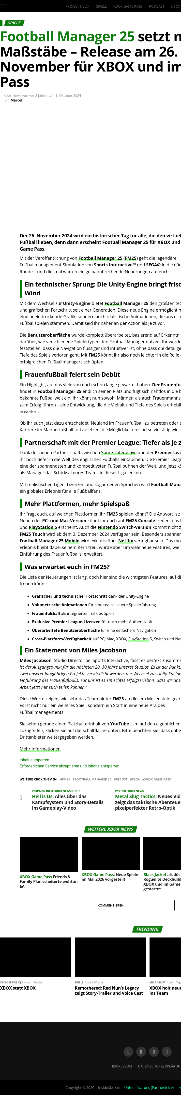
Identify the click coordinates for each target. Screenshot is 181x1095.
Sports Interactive (118, 452)
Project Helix (77, 6)
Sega (136, 779)
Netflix (125, 541)
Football (113, 303)
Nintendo (108, 527)
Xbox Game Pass (157, 779)
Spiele (101, 6)
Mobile (72, 541)
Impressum (122, 1066)
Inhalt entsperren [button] (34, 760)
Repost (122, 779)
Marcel (16, 100)
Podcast (157, 6)
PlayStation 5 (43, 527)
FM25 (130, 258)
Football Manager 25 (100, 258)
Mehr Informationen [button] (40, 749)
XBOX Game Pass (128, 6)
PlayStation (138, 639)
